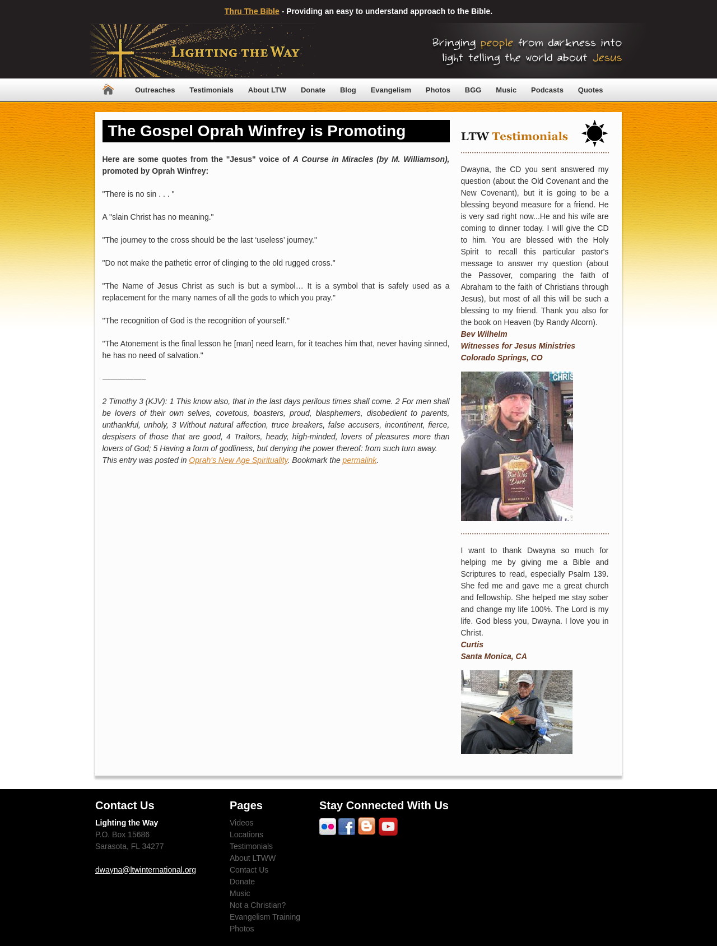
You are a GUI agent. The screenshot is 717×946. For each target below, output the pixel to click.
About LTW (267, 90)
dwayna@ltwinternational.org (145, 869)
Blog (348, 90)
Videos (242, 822)
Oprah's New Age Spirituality (238, 460)
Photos (438, 90)
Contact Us (249, 869)
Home (108, 89)
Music (506, 90)
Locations (246, 834)
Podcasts (547, 90)
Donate (313, 90)
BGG (473, 90)
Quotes (590, 90)
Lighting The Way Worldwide (202, 50)
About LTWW (253, 858)
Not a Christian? (258, 905)
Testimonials (211, 90)
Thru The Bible (252, 11)
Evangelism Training (265, 916)
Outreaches (155, 90)
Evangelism (391, 90)
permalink (360, 460)
